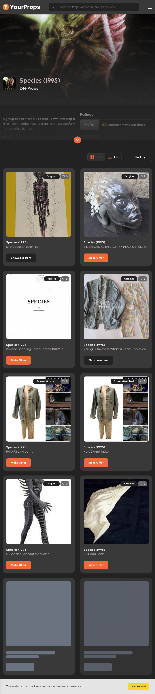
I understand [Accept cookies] (138, 686)
